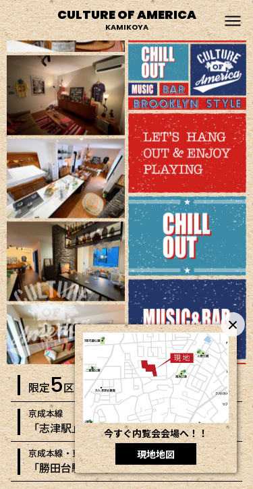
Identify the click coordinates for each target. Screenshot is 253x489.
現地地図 (156, 454)
